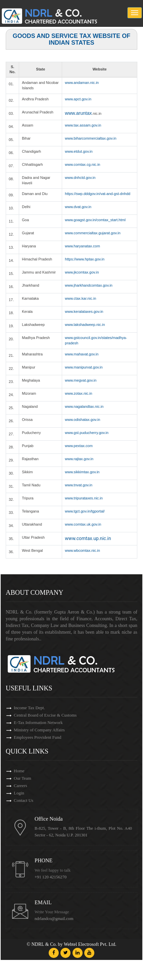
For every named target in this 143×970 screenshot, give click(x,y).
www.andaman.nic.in (82, 83)
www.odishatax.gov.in (82, 420)
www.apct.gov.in (78, 99)
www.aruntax (78, 113)
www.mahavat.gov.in (81, 354)
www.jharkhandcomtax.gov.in (88, 285)
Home (19, 770)
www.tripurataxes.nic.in (84, 498)
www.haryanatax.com (82, 246)
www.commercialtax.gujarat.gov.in (92, 233)
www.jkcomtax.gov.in (82, 272)
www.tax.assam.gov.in (83, 125)
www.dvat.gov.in (78, 207)
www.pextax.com (79, 446)
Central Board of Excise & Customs (45, 715)
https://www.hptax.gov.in (84, 259)
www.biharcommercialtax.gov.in (90, 138)
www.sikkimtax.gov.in (82, 472)
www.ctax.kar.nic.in (80, 298)
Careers (20, 785)
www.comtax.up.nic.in (88, 538)
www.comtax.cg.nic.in (82, 164)
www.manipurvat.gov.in (83, 367)
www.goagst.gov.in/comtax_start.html (95, 220)
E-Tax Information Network (38, 722)
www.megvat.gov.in (80, 380)
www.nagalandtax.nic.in (84, 406)
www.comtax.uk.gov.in (83, 524)
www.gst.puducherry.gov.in (86, 433)
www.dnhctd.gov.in (80, 178)
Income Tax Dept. (29, 707)
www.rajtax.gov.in (79, 459)
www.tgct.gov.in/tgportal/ (84, 511)
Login (19, 792)
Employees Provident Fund (37, 737)
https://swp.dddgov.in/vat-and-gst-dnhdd (97, 194)
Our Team (22, 778)
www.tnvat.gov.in (78, 485)
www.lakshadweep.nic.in (85, 325)
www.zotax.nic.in (78, 393)
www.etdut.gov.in (78, 151)
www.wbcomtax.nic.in (82, 550)
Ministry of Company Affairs (39, 729)
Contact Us (23, 800)
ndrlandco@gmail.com (54, 918)
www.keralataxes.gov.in (84, 311)
